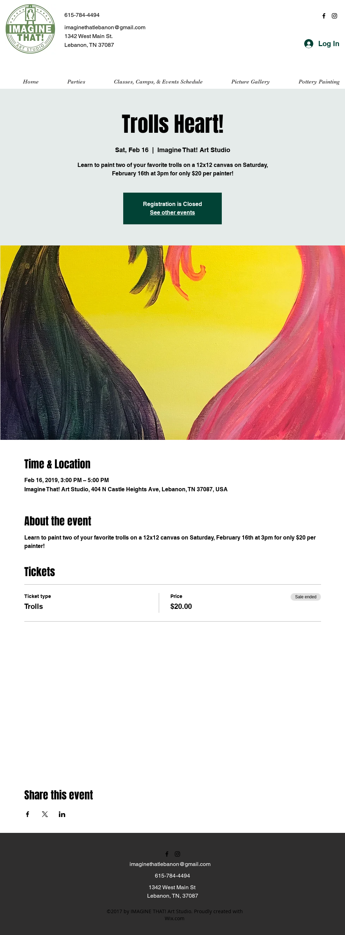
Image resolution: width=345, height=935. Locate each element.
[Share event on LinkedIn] (62, 814)
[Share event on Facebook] (27, 814)
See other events (172, 212)
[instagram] (334, 15)
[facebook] (323, 15)
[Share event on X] (45, 814)
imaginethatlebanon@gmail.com (104, 27)
